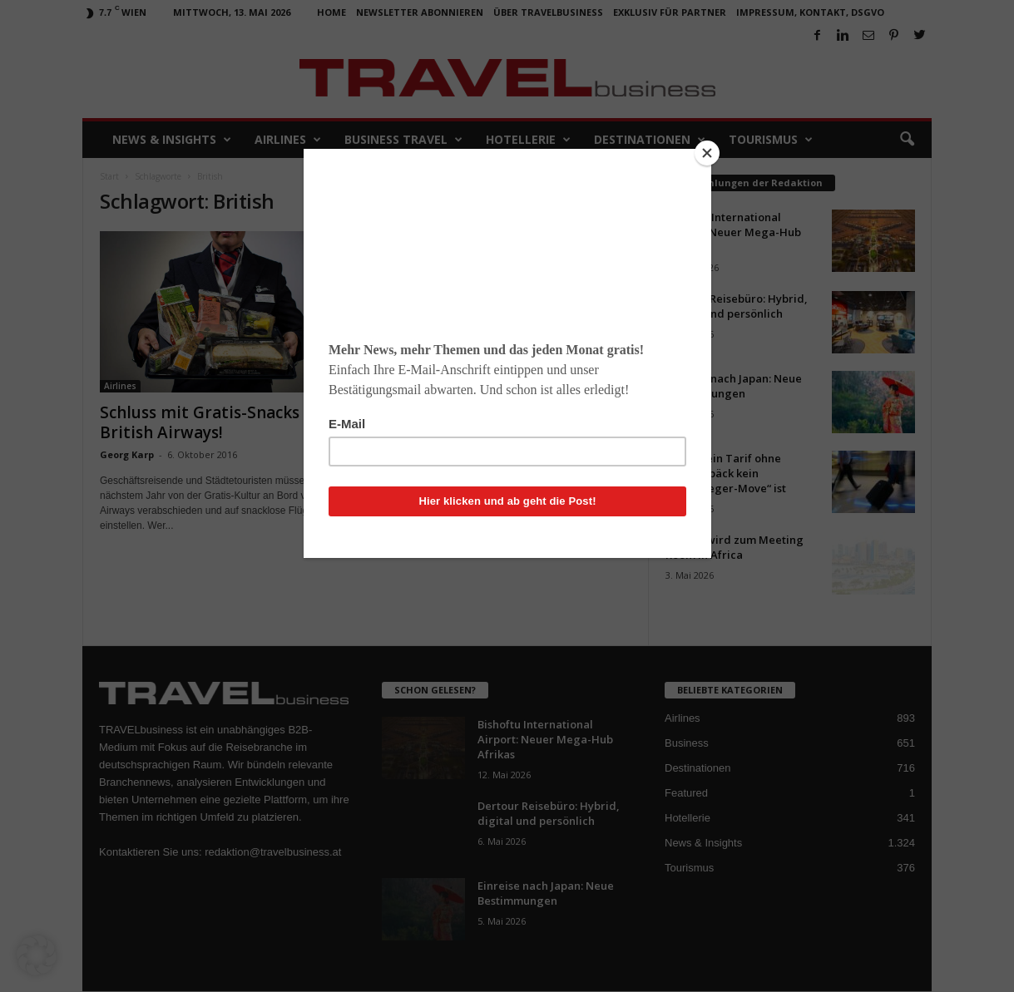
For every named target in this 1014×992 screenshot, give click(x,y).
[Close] (707, 153)
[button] (36, 955)
